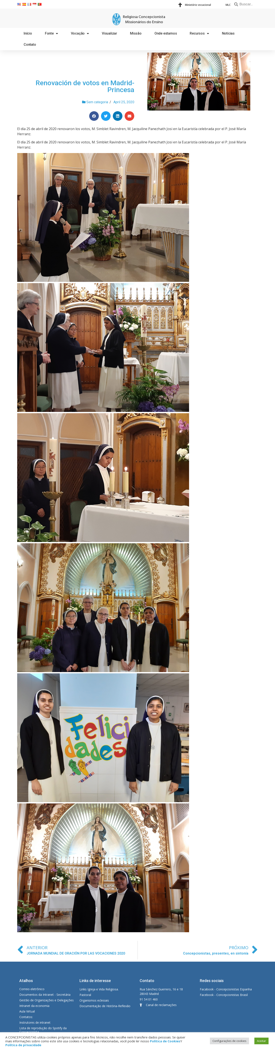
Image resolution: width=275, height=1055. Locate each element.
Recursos (199, 33)
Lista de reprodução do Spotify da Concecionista (43, 1030)
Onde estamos (165, 33)
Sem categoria (97, 102)
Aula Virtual (27, 1011)
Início (28, 33)
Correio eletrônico (31, 989)
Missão (136, 33)
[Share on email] (129, 116)
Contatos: (26, 1017)
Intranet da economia (34, 1006)
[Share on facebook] (94, 116)
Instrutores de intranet (34, 1022)
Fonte (51, 33)
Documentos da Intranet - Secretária (44, 995)
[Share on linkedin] (117, 116)
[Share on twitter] (106, 116)
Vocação (80, 33)
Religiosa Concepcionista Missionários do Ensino (144, 19)
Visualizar (109, 33)
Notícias (228, 33)
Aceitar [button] (261, 1041)
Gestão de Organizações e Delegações (46, 1000)
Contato (30, 45)
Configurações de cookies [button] (229, 1041)
